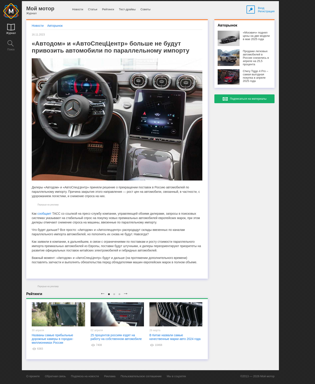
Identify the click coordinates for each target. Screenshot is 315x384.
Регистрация (266, 11)
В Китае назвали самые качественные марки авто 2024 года (175, 337)
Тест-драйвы (127, 9)
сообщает (44, 213)
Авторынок (55, 25)
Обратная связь (55, 376)
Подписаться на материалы (248, 98)
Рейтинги (108, 9)
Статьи (92, 9)
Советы (145, 9)
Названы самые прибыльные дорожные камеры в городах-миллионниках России (52, 338)
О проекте (33, 376)
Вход (261, 8)
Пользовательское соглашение (141, 376)
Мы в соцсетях (176, 376)
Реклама (110, 376)
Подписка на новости (85, 376)
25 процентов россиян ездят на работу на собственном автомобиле (116, 337)
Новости (77, 9)
